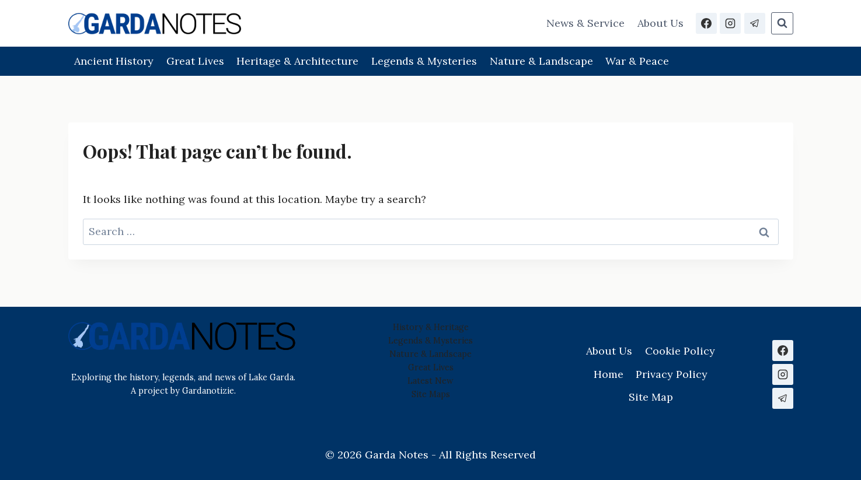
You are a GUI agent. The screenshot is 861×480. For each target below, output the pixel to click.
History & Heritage (431, 327)
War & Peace (637, 61)
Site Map (429, 394)
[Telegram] (754, 23)
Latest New (430, 381)
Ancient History (114, 61)
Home (608, 374)
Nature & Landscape (541, 61)
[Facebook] (706, 23)
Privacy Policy (671, 374)
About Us (660, 23)
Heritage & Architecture (297, 61)
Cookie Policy (680, 351)
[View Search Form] (782, 23)
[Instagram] (730, 23)
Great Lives (195, 61)
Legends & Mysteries (424, 61)
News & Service (585, 23)
